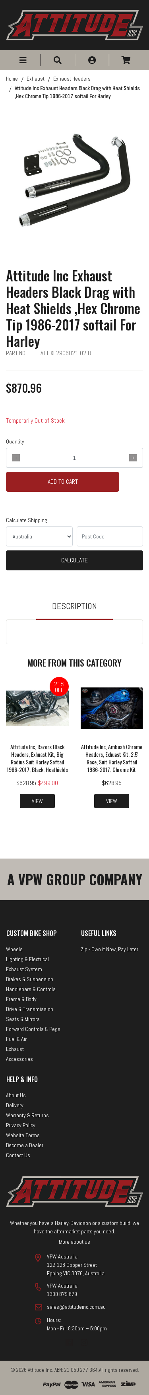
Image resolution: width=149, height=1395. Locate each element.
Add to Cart (63, 481)
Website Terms (23, 1135)
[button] (23, 60)
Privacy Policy (20, 1125)
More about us (74, 1241)
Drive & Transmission (29, 1009)
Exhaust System (24, 969)
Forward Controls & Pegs (33, 1029)
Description (74, 605)
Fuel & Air (16, 1039)
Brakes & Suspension (29, 979)
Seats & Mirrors (23, 1019)
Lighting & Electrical (27, 959)
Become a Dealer (24, 1145)
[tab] (74, 610)
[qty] (74, 458)
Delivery (14, 1105)
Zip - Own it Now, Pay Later (109, 949)
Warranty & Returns (27, 1115)
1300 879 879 (62, 1294)
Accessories (19, 1059)
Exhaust (15, 1049)
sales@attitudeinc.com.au (76, 1306)
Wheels (14, 949)
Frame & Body (21, 999)
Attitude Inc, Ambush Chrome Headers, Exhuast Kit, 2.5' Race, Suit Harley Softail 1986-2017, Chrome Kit (111, 758)
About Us (16, 1095)
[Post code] (110, 536)
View (37, 801)
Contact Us (18, 1155)
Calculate (74, 560)
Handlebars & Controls (31, 989)
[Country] (39, 536)
